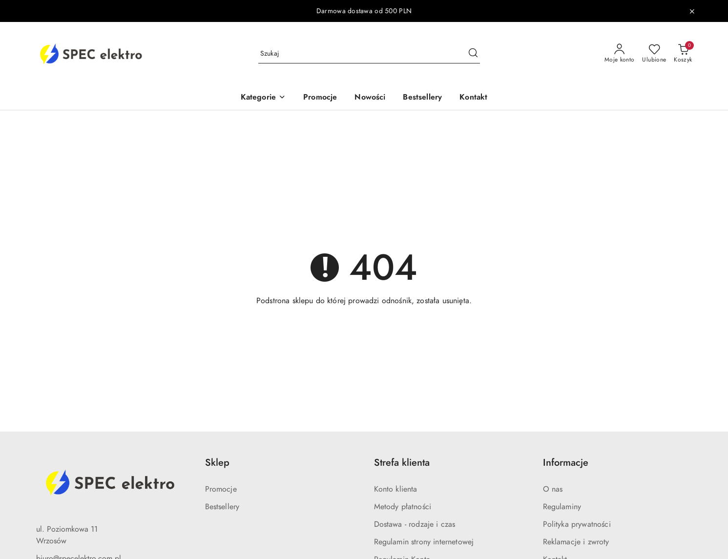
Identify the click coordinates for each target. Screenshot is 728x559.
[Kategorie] (263, 97)
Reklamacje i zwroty (576, 542)
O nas (553, 489)
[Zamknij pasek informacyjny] (691, 11)
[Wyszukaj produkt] (369, 53)
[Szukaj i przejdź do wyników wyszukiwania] (473, 53)
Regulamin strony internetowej (424, 542)
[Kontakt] (473, 97)
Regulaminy (562, 506)
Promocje (221, 489)
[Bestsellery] (422, 97)
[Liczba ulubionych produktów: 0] (654, 54)
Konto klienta (395, 489)
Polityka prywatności (577, 524)
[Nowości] (370, 97)
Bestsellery (222, 506)
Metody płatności (403, 506)
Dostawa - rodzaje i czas (415, 524)
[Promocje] (320, 97)
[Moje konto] (620, 54)
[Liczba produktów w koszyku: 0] (683, 54)
